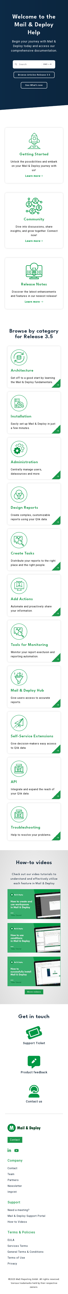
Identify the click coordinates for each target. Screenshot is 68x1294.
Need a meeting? (18, 1210)
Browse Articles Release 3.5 (34, 75)
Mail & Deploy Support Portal (26, 1215)
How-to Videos (17, 1221)
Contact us (34, 1101)
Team (11, 1174)
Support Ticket (34, 1043)
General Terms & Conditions (26, 1251)
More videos (34, 992)
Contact (15, 1139)
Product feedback (34, 1072)
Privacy (12, 1263)
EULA (11, 1240)
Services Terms (18, 1245)
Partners (13, 1180)
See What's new (34, 85)
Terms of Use (16, 1257)
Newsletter (15, 1186)
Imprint (12, 1191)
